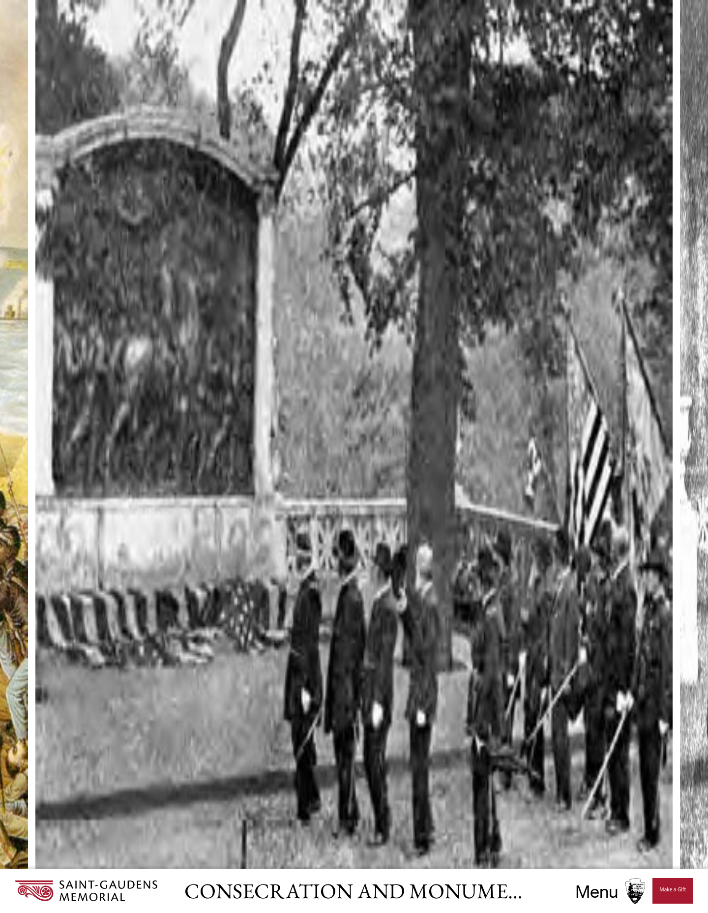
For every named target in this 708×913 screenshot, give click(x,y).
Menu (596, 891)
